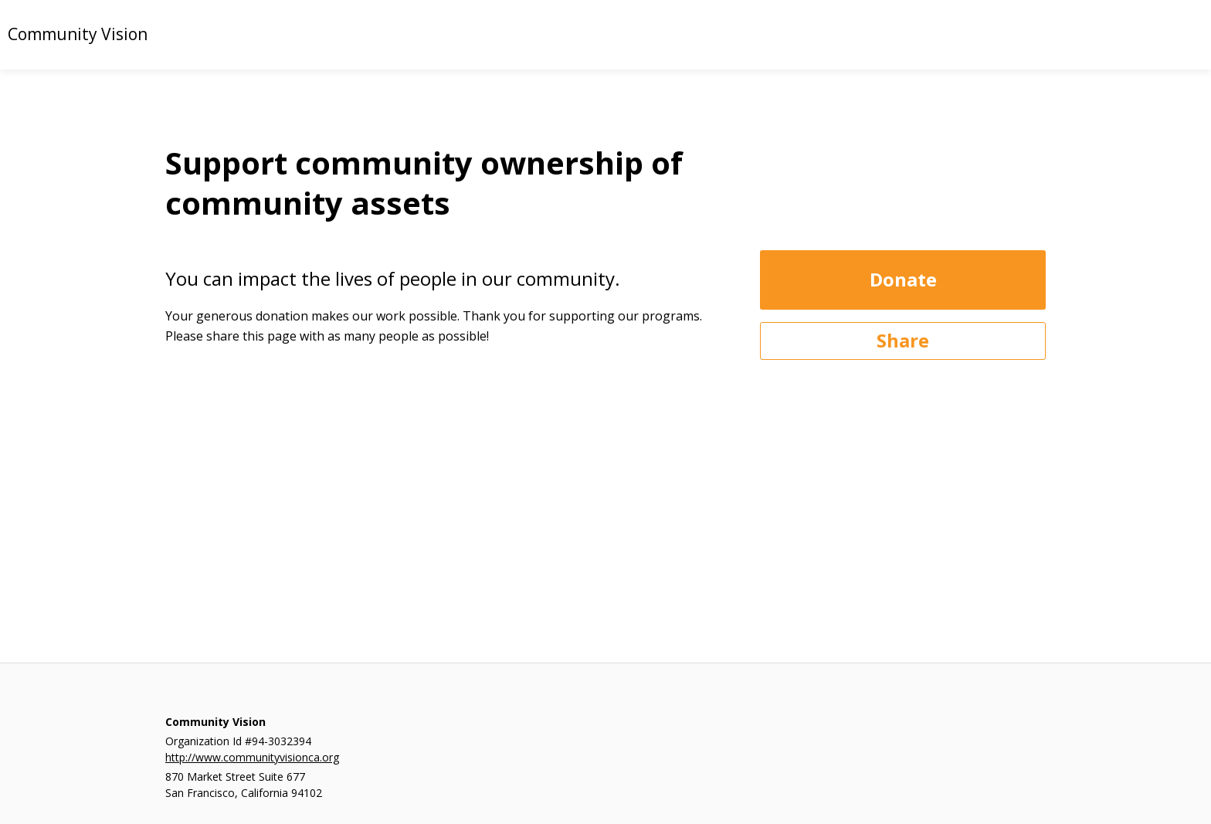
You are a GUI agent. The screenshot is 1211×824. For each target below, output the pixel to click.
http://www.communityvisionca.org (252, 757)
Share (903, 340)
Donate (903, 279)
